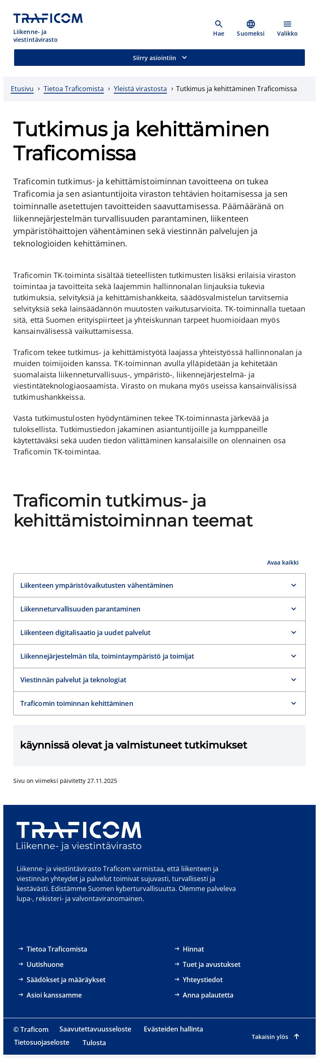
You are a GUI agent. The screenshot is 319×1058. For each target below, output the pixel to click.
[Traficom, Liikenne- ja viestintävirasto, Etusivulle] (52, 28)
